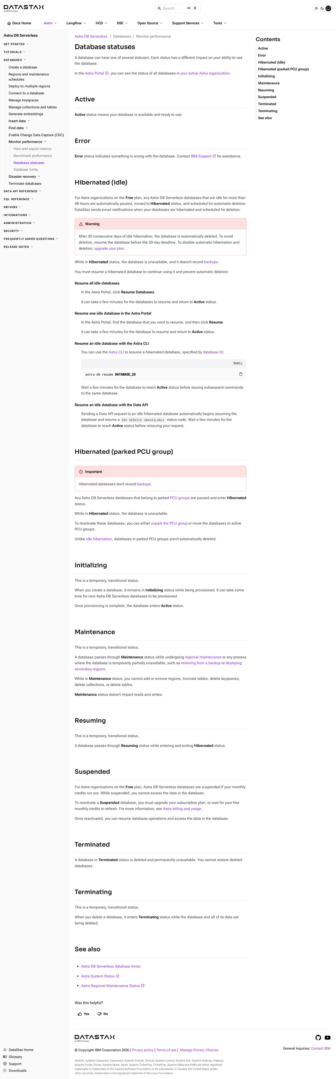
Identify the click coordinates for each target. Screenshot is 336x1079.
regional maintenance (203, 657)
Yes (83, 1014)
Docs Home (19, 23)
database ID (213, 352)
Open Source (150, 23)
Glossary (12, 1057)
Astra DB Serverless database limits (110, 966)
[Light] (316, 8)
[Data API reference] (34, 191)
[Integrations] (34, 215)
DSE (123, 23)
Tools (220, 23)
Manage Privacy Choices (199, 1050)
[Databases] (34, 60)
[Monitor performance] (37, 142)
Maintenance (95, 632)
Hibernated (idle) (101, 182)
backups (211, 262)
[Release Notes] (34, 247)
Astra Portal (94, 73)
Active (85, 99)
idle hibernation (99, 539)
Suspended (92, 772)
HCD (102, 23)
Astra (51, 23)
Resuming (90, 720)
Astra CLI (116, 352)
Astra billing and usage (182, 808)
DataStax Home (18, 1050)
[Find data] (37, 128)
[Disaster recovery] (37, 176)
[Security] (34, 231)
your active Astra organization (205, 73)
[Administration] (34, 223)
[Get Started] (34, 44)
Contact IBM (320, 1049)
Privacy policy (143, 1050)
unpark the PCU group (169, 523)
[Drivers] (34, 207)
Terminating (93, 892)
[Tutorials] (34, 52)
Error (82, 141)
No (102, 1014)
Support (12, 1064)
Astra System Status (98, 976)
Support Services (188, 23)
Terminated (92, 844)
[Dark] (322, 8)
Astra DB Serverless (91, 36)
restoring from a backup (200, 663)
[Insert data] (37, 121)
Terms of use (166, 1050)
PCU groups (180, 498)
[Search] (178, 8)
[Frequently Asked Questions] (34, 239)
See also (88, 949)
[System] (328, 8)
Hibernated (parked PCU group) (124, 452)
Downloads (14, 1070)
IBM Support (201, 156)
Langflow (76, 23)
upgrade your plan (109, 248)
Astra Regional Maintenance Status (110, 985)
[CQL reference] (34, 199)
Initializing (91, 565)
